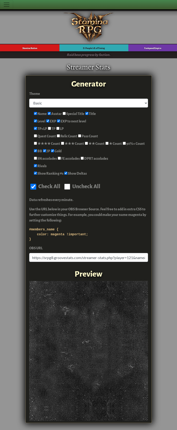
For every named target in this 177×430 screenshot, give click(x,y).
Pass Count (88, 136)
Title (90, 114)
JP (46, 151)
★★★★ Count (47, 144)
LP (60, 129)
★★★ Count (72, 144)
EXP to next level (71, 121)
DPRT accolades (94, 158)
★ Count (113, 144)
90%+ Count (134, 144)
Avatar (55, 114)
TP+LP (40, 129)
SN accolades (45, 158)
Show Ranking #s (48, 173)
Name (40, 114)
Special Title (73, 114)
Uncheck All (82, 186)
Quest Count (45, 136)
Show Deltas (75, 173)
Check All (45, 186)
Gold (56, 151)
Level (39, 121)
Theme (34, 94)
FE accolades (69, 158)
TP (51, 129)
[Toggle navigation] (6, 4)
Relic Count (67, 136)
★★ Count (95, 144)
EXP (51, 121)
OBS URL (36, 248)
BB (38, 151)
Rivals (40, 166)
